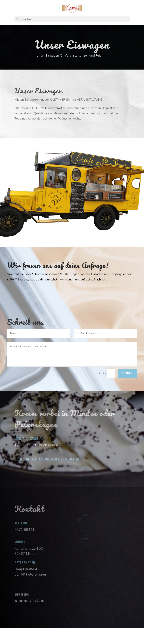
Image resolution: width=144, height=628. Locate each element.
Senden (127, 373)
